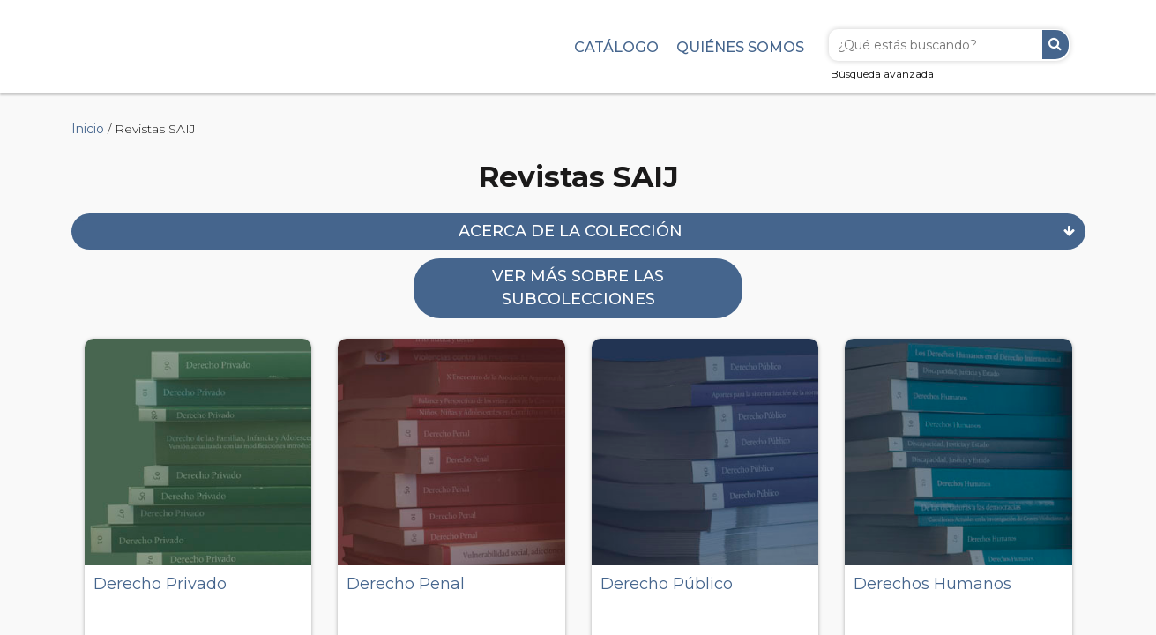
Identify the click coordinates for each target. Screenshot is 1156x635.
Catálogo (616, 47)
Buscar (1055, 44)
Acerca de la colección (570, 231)
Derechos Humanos (932, 584)
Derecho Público (666, 584)
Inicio (87, 129)
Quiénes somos (740, 47)
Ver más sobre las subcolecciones (578, 287)
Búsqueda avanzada (882, 73)
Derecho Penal (406, 584)
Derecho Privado (160, 584)
